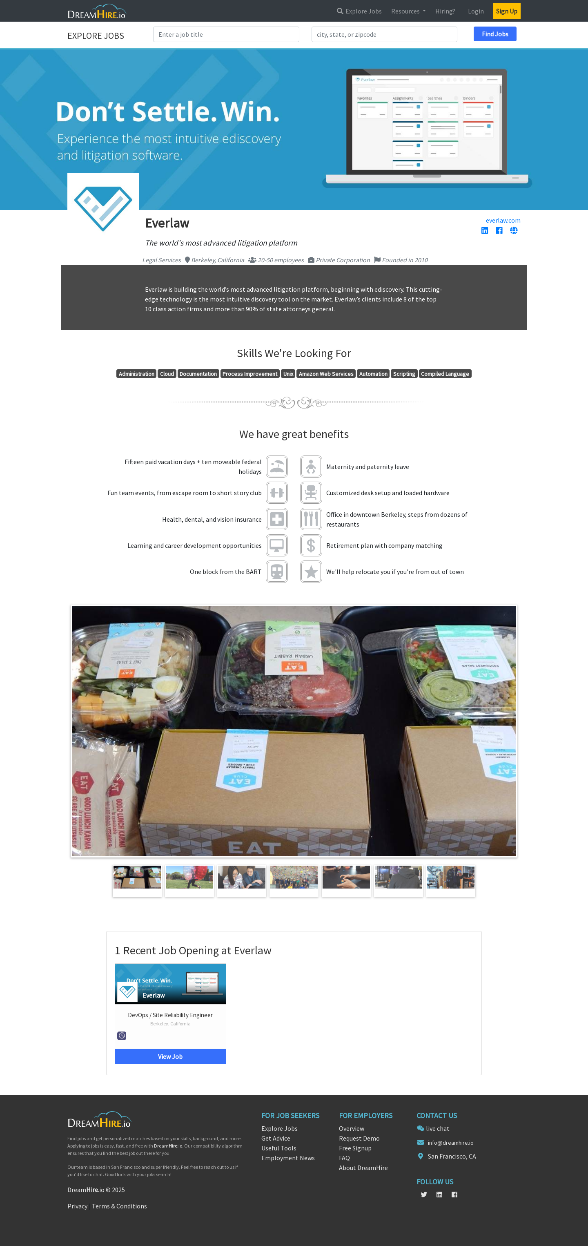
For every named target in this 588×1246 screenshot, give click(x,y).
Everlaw (154, 995)
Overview (351, 1128)
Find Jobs (495, 34)
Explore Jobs (359, 11)
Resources (406, 11)
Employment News (288, 1158)
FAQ (344, 1158)
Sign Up (506, 11)
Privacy (77, 1206)
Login (476, 11)
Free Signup (355, 1148)
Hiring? (445, 11)
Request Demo (359, 1138)
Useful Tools (278, 1148)
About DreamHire (363, 1167)
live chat (438, 1128)
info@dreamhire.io (451, 1142)
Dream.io (168, 1146)
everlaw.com (503, 220)
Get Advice (275, 1138)
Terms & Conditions (119, 1206)
